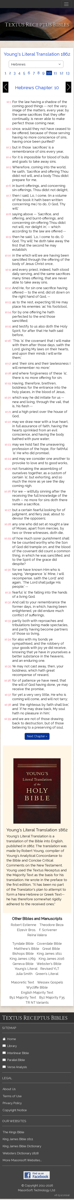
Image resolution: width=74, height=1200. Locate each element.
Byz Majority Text (22, 997)
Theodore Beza (51, 925)
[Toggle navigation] (66, 4)
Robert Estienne (23, 925)
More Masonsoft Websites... (22, 1160)
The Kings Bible (13, 1132)
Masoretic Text (22, 982)
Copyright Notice (15, 1110)
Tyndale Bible (23, 943)
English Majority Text (37, 992)
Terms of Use (12, 1096)
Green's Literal (47, 974)
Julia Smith (24, 974)
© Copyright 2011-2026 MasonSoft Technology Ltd (36, 1188)
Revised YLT (49, 969)
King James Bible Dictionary (22, 1146)
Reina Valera (37, 935)
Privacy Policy (12, 1103)
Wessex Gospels (50, 982)
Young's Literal (26, 969)
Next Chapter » (37, 736)
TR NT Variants (37, 1002)
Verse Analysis (15, 1067)
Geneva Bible (23, 964)
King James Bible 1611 (18, 1139)
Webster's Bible (49, 964)
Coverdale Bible (49, 943)
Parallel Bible (14, 1060)
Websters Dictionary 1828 (21, 1153)
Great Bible (51, 949)
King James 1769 (23, 959)
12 (61, 73)
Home (9, 1039)
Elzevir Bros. (26, 930)
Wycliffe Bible (37, 987)
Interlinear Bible (16, 1053)
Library (10, 1046)
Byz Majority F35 (52, 997)
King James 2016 (51, 959)
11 (55, 73)
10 (49, 73)
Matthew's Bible (26, 949)
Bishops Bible (23, 953)
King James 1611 (49, 953)
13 (67, 73)
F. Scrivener (48, 930)
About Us (9, 1089)
